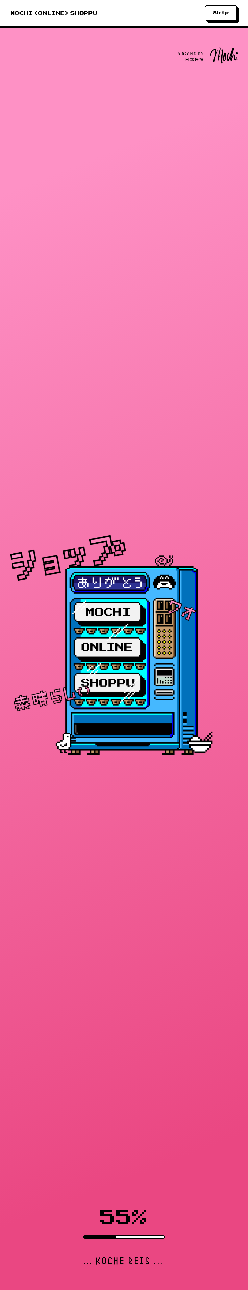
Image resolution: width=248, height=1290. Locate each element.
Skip (221, 13)
